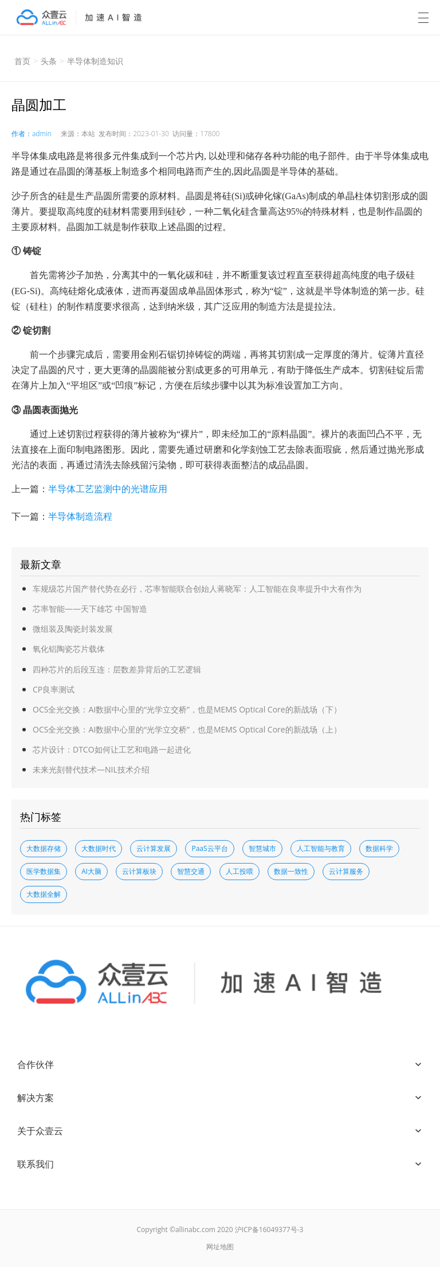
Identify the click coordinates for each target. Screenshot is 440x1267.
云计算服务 (346, 871)
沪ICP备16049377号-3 (269, 1229)
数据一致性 (291, 871)
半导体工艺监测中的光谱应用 (107, 488)
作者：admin (31, 133)
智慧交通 (191, 871)
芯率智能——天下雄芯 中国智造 (90, 608)
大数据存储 (43, 848)
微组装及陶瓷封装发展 (73, 628)
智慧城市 (262, 848)
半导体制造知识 (95, 61)
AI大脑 (91, 871)
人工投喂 (239, 871)
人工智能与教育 (321, 848)
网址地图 (220, 1247)
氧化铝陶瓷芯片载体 (69, 648)
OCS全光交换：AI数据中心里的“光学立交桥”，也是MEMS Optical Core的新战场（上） (187, 729)
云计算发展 (153, 848)
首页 (22, 61)
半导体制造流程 (80, 516)
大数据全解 (43, 894)
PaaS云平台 (209, 848)
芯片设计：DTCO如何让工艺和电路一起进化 (112, 749)
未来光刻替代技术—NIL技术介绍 (91, 769)
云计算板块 (139, 871)
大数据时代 (98, 848)
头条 (49, 61)
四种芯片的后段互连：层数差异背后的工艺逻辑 (117, 669)
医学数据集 (43, 871)
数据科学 (379, 848)
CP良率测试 (53, 689)
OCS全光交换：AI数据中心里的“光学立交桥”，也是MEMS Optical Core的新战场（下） (187, 709)
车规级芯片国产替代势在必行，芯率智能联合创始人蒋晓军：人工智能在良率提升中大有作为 (197, 588)
